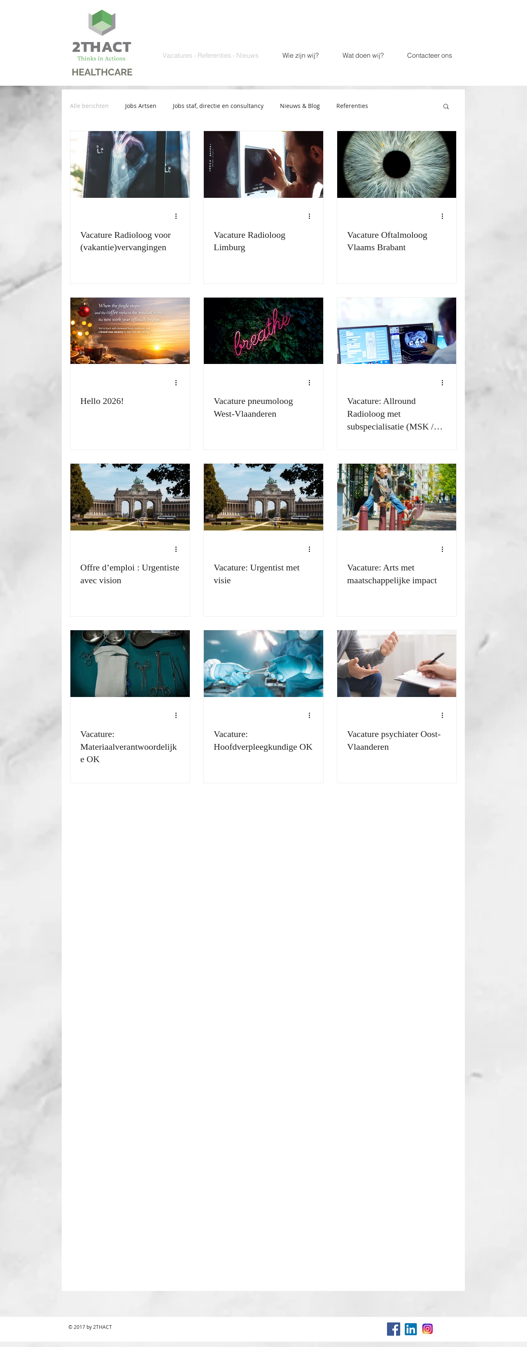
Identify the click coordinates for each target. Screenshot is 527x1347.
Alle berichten (89, 106)
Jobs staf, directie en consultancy (218, 106)
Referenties (352, 106)
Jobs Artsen (140, 106)
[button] (446, 107)
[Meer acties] (179, 216)
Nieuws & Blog (300, 106)
